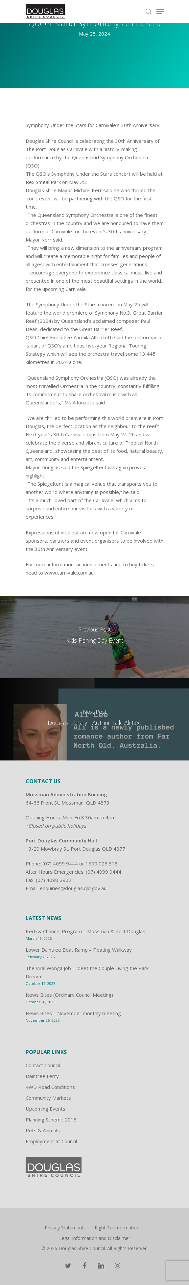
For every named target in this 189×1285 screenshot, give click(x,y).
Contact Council (43, 1065)
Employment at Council (51, 1141)
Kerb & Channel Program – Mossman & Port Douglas (85, 931)
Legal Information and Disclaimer (94, 1238)
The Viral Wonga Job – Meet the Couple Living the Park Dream (87, 972)
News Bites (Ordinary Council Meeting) (69, 994)
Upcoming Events (45, 1108)
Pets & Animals (43, 1130)
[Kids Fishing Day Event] (94, 637)
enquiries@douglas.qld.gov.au (73, 888)
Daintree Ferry (42, 1076)
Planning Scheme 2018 (51, 1119)
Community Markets (48, 1097)
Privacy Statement (64, 1227)
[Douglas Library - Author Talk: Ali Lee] (94, 719)
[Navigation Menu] (160, 11)
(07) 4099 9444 (60, 863)
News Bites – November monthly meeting (73, 1013)
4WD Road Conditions (50, 1087)
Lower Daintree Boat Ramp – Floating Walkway (79, 949)
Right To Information (117, 1227)
